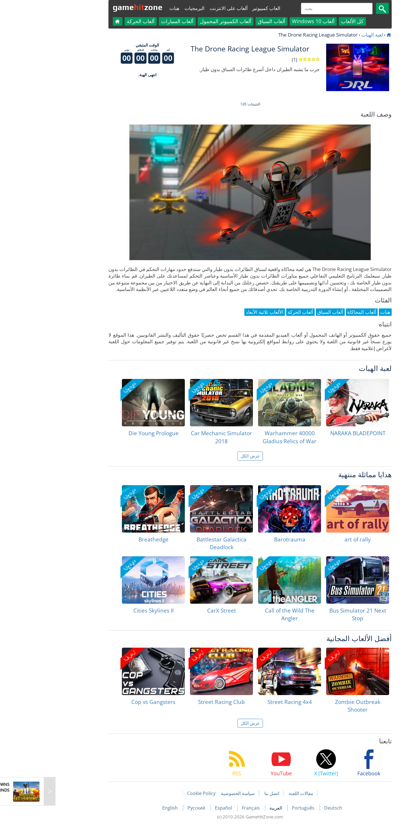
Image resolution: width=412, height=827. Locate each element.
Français (207, 808)
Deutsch (289, 808)
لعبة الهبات (328, 34)
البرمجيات (150, 8)
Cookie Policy (157, 793)
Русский (152, 808)
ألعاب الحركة (96, 21)
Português (260, 808)
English (126, 808)
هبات (130, 8)
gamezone (93, 7)
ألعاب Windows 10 (269, 21)
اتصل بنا (227, 793)
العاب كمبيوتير (222, 8)
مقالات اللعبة (257, 793)
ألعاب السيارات (133, 21)
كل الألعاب (308, 21)
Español (180, 808)
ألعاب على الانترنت (185, 8)
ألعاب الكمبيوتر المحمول (181, 21)
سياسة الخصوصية (194, 793)
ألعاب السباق (227, 21)
